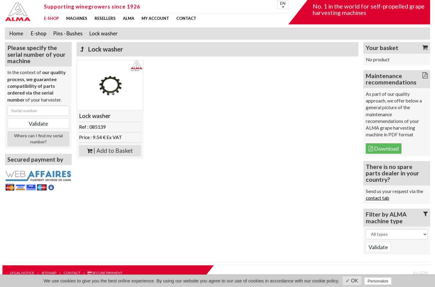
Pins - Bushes (67, 33)
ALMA (128, 18)
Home (16, 33)
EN (283, 4)
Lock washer (103, 33)
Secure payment (105, 273)
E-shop (51, 18)
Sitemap (48, 273)
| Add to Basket (110, 150)
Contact (186, 18)
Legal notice (22, 273)
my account (155, 18)
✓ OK (352, 280)
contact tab (377, 198)
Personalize (378, 281)
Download (383, 148)
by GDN (420, 273)
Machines (76, 18)
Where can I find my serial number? (38, 138)
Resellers (105, 18)
